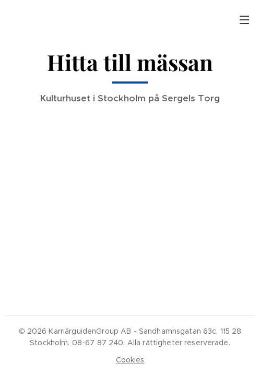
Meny (244, 19)
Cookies (130, 360)
